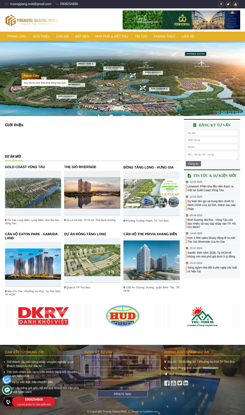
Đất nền (82, 36)
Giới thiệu (41, 36)
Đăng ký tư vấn (215, 125)
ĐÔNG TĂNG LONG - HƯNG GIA (148, 167)
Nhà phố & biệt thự (111, 36)
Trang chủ (17, 36)
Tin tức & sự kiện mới (214, 177)
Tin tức (141, 36)
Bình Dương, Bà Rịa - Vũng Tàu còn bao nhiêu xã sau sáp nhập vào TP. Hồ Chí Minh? (212, 224)
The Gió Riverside (80, 167)
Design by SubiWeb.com (145, 411)
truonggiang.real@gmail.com (30, 4)
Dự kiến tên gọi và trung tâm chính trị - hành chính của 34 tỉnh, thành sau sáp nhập (212, 206)
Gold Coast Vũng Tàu (25, 167)
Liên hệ (188, 36)
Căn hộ (62, 36)
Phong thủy (164, 36)
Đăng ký (193, 165)
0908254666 (69, 4)
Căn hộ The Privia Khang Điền (150, 234)
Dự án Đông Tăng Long (85, 234)
